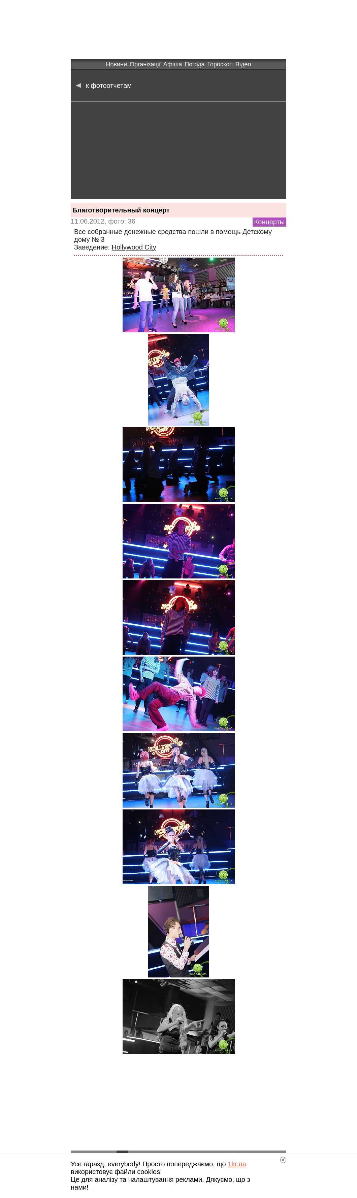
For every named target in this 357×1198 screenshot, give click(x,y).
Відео (243, 64)
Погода (194, 64)
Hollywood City (134, 247)
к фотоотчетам (104, 85)
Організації (145, 64)
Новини (116, 64)
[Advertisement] (178, 152)
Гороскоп (220, 64)
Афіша (172, 64)
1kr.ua (237, 1164)
